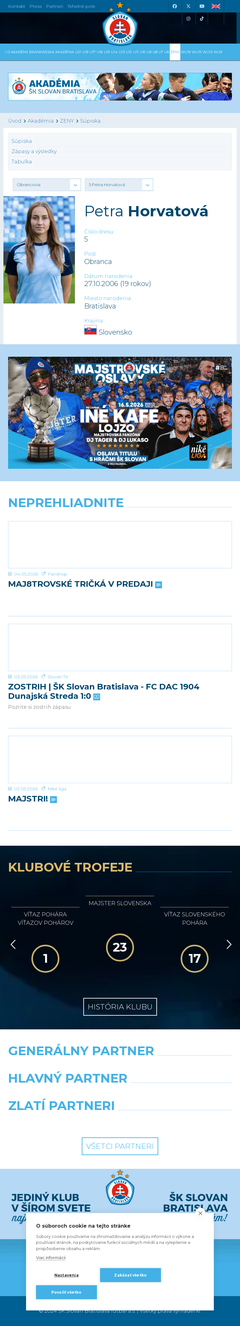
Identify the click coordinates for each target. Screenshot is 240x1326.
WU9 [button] (218, 52)
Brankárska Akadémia (51, 52)
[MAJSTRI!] (120, 759)
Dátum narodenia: (108, 276)
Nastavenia (66, 1275)
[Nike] (120, 1067)
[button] (47, 184)
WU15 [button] (196, 52)
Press (36, 6)
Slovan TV (58, 676)
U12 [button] (129, 52)
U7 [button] (161, 52)
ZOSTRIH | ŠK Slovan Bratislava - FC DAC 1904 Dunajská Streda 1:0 (104, 691)
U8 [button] (155, 52)
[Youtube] (202, 6)
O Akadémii (17, 52)
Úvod (14, 121)
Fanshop (57, 574)
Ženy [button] (175, 52)
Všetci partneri (120, 1146)
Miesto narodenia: (108, 298)
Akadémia (41, 121)
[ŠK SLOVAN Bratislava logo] (120, 23)
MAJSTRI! (32, 799)
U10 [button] (142, 52)
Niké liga (57, 789)
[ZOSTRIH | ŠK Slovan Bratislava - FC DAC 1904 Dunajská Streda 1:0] (120, 647)
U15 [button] (107, 52)
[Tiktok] (202, 18)
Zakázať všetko (130, 1275)
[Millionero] (178, 1094)
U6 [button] (166, 52)
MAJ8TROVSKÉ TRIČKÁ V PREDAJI (84, 584)
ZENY (67, 121)
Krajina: (94, 320)
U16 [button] (100, 52)
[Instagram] (188, 18)
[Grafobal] (61, 1094)
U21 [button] (78, 52)
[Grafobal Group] (178, 1121)
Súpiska (90, 121)
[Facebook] (174, 6)
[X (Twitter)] (188, 6)
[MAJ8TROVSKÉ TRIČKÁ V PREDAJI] (120, 544)
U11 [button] (135, 52)
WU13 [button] (207, 52)
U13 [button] (122, 52)
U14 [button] (114, 52)
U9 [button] (149, 52)
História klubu (120, 1006)
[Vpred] (228, 944)
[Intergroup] (61, 1121)
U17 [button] (92, 52)
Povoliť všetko (66, 1292)
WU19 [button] (186, 52)
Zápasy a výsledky (34, 151)
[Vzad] (12, 944)
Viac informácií (51, 1257)
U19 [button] (85, 52)
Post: (90, 253)
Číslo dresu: (99, 231)
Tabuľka (22, 162)
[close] (200, 1213)
